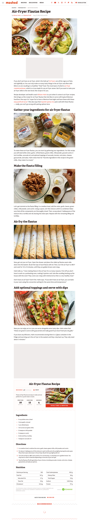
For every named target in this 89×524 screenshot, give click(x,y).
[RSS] (72, 3)
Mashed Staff (27, 15)
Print (36, 390)
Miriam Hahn (17, 15)
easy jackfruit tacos (20, 102)
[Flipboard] (69, 3)
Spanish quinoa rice (47, 102)
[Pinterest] (65, 3)
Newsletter (80, 2)
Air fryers (52, 81)
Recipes (14, 7)
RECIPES (24, 3)
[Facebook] (52, 3)
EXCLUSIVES (33, 3)
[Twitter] (58, 3)
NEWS (42, 3)
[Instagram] (62, 3)
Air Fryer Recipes (33, 7)
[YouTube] (55, 3)
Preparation (22, 7)
